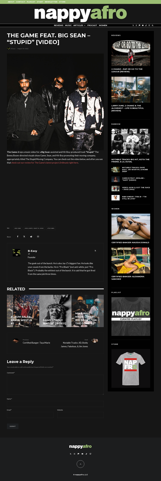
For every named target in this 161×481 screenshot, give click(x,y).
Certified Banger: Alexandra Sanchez (127, 278)
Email (9, 413)
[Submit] (31, 236)
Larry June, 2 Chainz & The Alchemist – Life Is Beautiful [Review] (127, 108)
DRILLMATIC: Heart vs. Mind (35, 228)
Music (68, 25)
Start (40, 2)
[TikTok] (146, 25)
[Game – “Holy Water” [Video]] (55, 311)
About (11, 2)
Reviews (58, 25)
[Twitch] (149, 25)
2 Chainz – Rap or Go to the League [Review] (127, 70)
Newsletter (51, 2)
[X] (133, 25)
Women (103, 25)
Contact (20, 2)
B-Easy (13, 49)
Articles (78, 25)
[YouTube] (142, 25)
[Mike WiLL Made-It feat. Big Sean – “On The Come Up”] (87, 311)
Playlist (31, 2)
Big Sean (18, 228)
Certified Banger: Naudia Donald (130, 243)
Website (60, 413)
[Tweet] (24, 236)
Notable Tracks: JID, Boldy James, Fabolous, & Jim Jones (72, 343)
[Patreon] (139, 25)
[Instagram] (136, 25)
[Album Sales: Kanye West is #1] (23, 311)
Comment (11, 373)
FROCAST (92, 25)
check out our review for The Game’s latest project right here (44, 162)
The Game (51, 228)
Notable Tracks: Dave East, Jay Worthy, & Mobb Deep (135, 170)
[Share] (17, 236)
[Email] (38, 236)
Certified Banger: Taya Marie (38, 341)
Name (9, 402)
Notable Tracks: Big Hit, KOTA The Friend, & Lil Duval (130, 161)
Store (62, 2)
